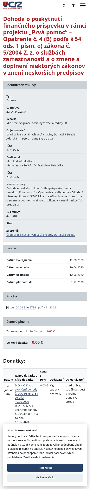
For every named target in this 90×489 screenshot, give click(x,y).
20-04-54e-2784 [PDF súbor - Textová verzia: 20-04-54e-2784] (26, 307)
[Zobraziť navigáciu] (83, 5)
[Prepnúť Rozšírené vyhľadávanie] (73, 5)
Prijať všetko (45, 467)
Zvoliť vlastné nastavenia (38, 457)
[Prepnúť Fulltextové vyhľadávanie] (64, 5)
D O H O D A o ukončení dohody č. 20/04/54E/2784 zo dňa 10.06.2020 (26, 393)
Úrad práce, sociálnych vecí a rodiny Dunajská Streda (40, 234)
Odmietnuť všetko (45, 477)
